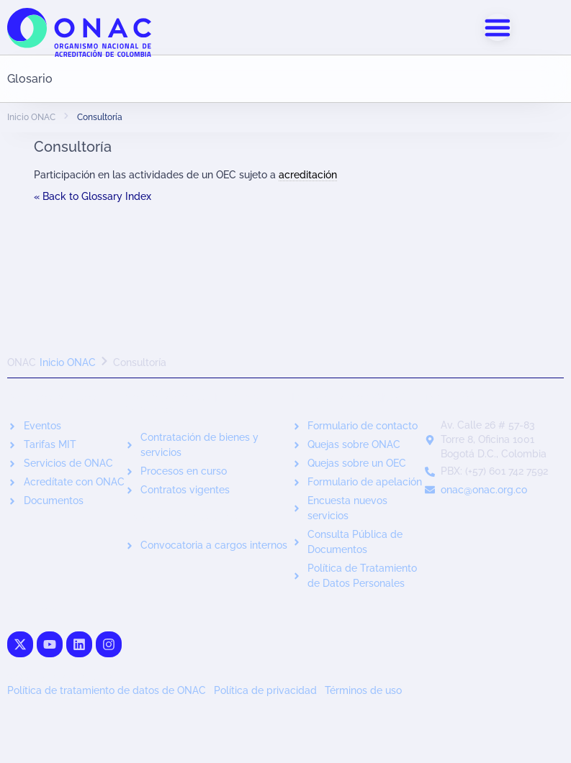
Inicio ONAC (31, 118)
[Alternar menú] (497, 27)
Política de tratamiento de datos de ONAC (106, 691)
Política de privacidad (265, 691)
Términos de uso (363, 691)
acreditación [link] (308, 175)
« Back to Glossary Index (92, 196)
